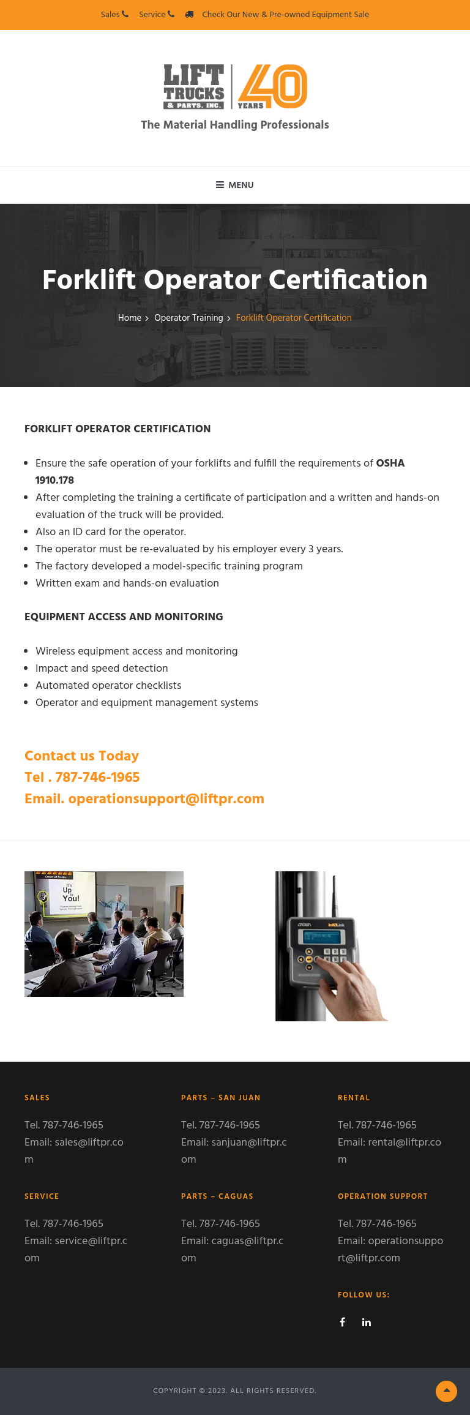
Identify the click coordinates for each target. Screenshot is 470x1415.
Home (129, 319)
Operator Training (188, 319)
